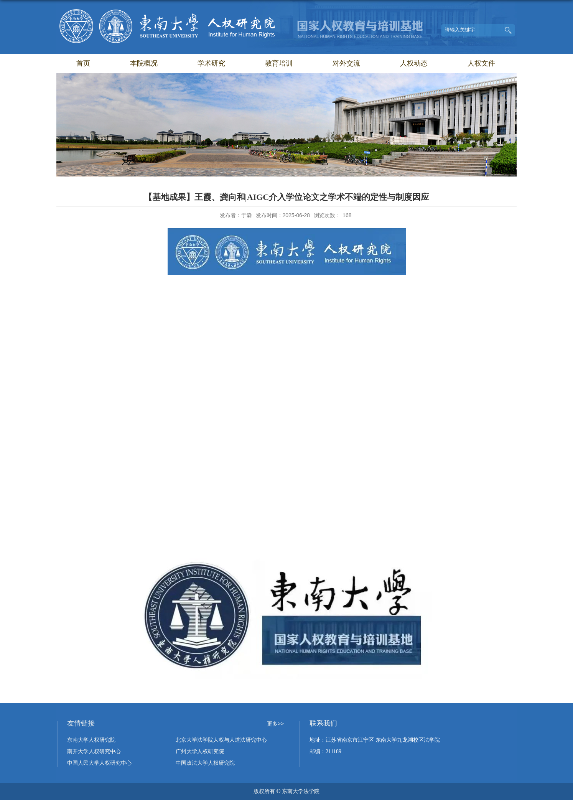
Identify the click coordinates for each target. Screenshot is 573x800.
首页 (83, 63)
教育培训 (279, 63)
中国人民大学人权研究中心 (99, 763)
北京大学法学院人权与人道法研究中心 (221, 740)
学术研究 (211, 63)
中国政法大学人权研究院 (205, 763)
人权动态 (414, 63)
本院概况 (144, 63)
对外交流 (346, 63)
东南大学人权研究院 (91, 740)
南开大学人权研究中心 (94, 751)
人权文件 (481, 63)
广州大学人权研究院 (200, 751)
